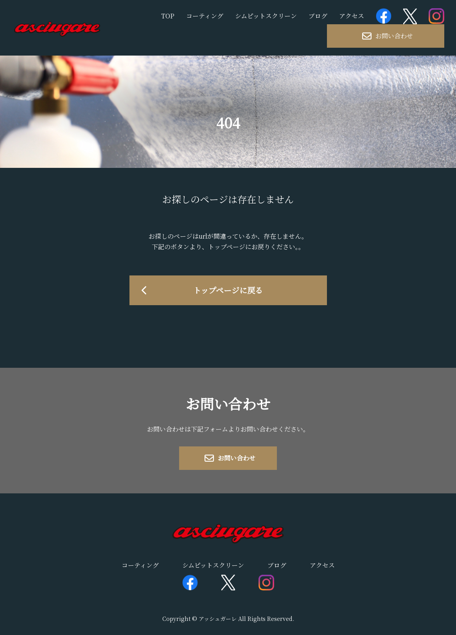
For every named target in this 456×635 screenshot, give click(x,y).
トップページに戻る (228, 290)
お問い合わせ (387, 35)
